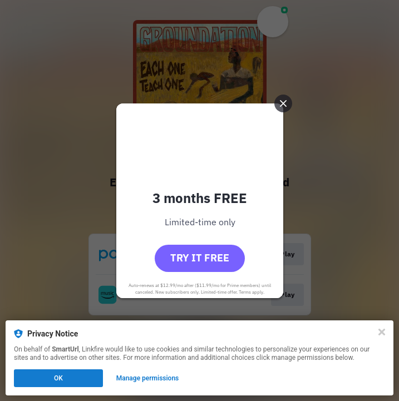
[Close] (382, 332)
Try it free (199, 257)
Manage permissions (147, 378)
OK (58, 378)
